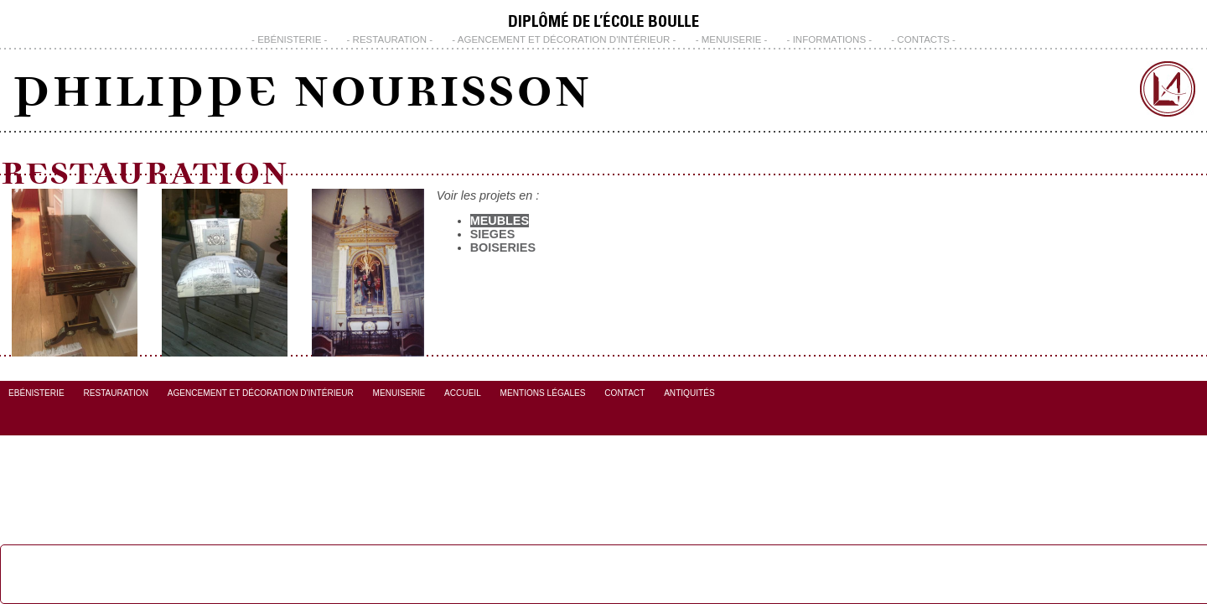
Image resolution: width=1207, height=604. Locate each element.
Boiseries (503, 247)
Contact (624, 393)
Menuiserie (732, 39)
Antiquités (689, 393)
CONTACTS (923, 39)
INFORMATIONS (829, 39)
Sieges (492, 234)
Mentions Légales (543, 393)
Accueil (462, 393)
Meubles (499, 220)
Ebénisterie (289, 39)
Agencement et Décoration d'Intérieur (564, 39)
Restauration (390, 39)
